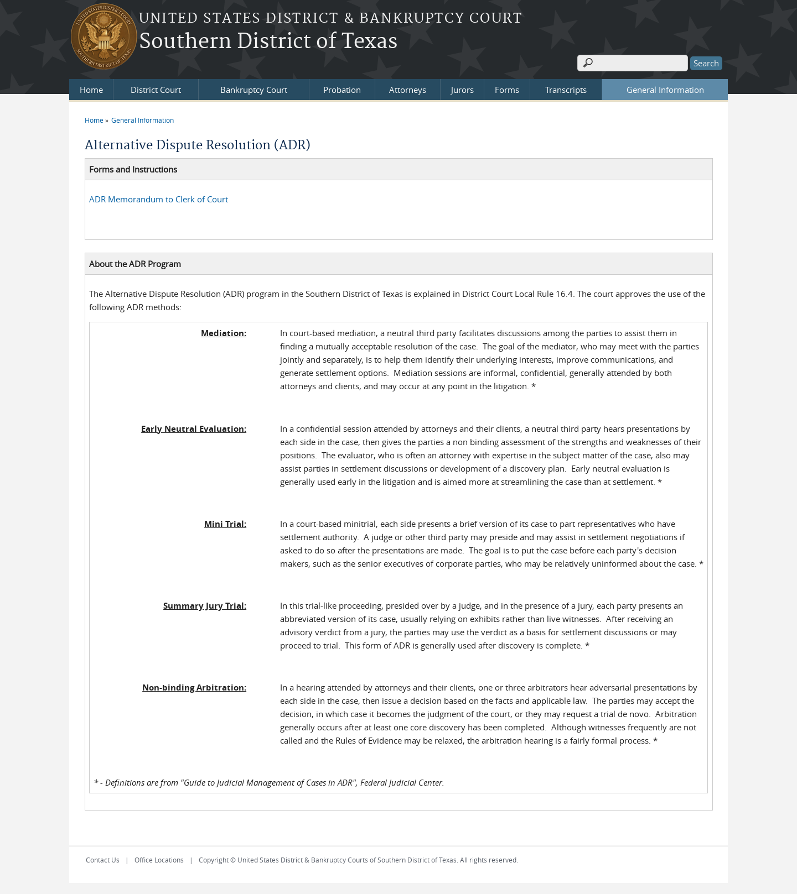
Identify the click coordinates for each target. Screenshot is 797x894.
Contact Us (103, 859)
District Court (156, 89)
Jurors (462, 89)
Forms (507, 89)
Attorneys (407, 89)
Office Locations (159, 859)
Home (91, 89)
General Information (665, 89)
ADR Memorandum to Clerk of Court (158, 199)
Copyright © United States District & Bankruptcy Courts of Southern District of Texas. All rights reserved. (358, 859)
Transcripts (566, 89)
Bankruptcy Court (253, 89)
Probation (342, 89)
